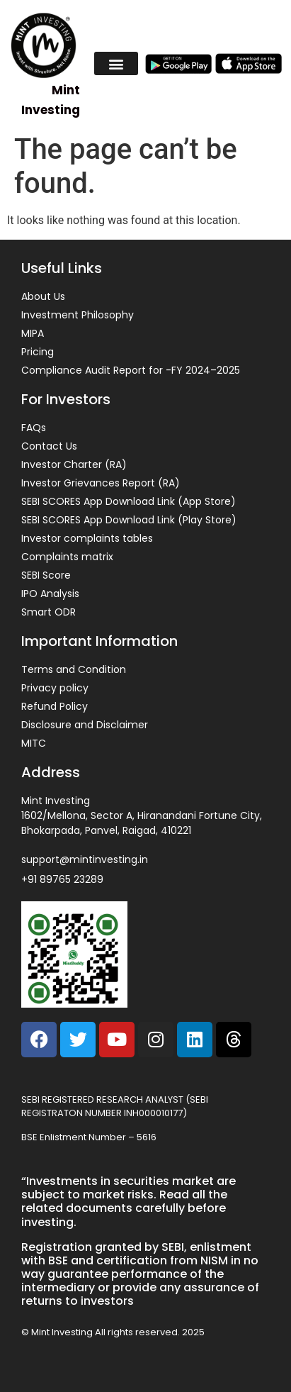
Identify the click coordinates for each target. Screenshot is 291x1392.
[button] (116, 63)
